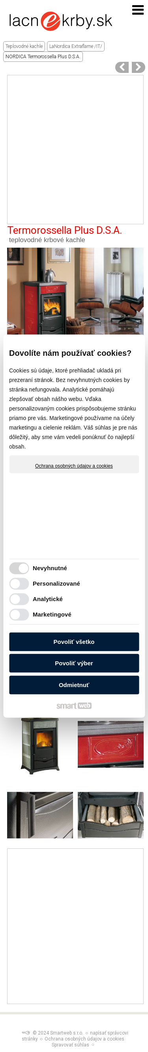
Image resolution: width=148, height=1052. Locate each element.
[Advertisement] (74, 149)
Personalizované (56, 583)
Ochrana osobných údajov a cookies (74, 466)
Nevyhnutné (50, 568)
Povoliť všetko (74, 641)
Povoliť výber (74, 663)
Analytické (48, 599)
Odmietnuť (74, 685)
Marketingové (52, 614)
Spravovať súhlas (70, 1045)
